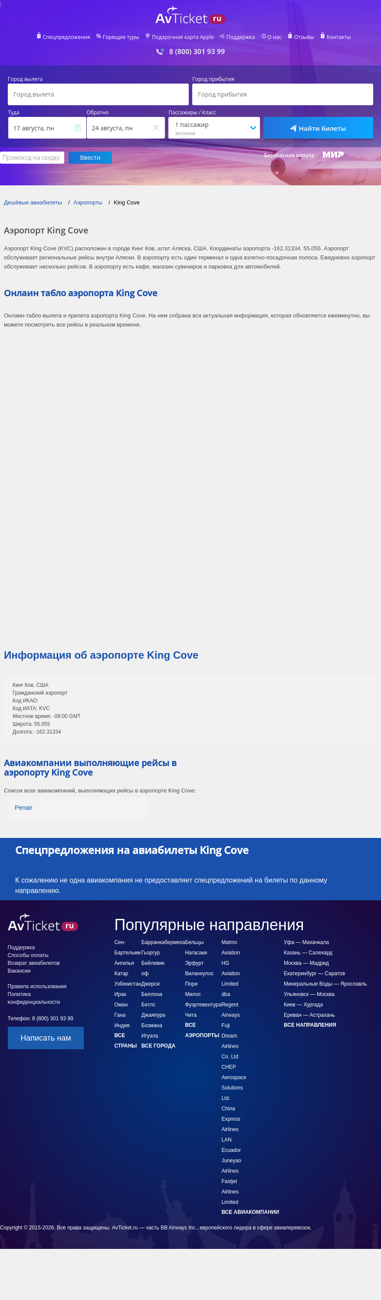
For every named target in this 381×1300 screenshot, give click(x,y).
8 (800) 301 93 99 (197, 51)
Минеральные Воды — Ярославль (325, 984)
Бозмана (151, 1025)
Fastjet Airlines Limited (229, 1191)
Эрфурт (194, 963)
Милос (193, 994)
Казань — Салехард (308, 953)
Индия (121, 1025)
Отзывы (304, 37)
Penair (23, 807)
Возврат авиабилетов (34, 963)
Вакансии (19, 971)
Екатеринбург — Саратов (314, 973)
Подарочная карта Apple (183, 37)
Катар (121, 973)
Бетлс (148, 1005)
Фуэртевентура (203, 1005)
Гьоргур (150, 953)
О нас (274, 37)
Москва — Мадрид (306, 963)
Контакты (339, 37)
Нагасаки (196, 953)
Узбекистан (127, 984)
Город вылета (25, 79)
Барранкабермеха (163, 942)
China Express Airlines (230, 1119)
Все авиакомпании (250, 1212)
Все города (158, 1046)
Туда (14, 112)
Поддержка (241, 37)
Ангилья (124, 963)
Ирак (120, 994)
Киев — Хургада (303, 1005)
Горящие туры (121, 37)
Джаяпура (153, 1015)
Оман (121, 1005)
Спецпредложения (66, 37)
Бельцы (194, 942)
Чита (191, 1015)
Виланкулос (199, 973)
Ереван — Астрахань (309, 1015)
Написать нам (45, 1038)
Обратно (98, 112)
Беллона (151, 994)
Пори (191, 984)
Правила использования (37, 986)
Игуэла (149, 1036)
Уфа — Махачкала (306, 942)
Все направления (310, 1025)
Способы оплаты (28, 955)
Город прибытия (213, 79)
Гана (119, 1015)
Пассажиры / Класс (192, 112)
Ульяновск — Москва (309, 994)
